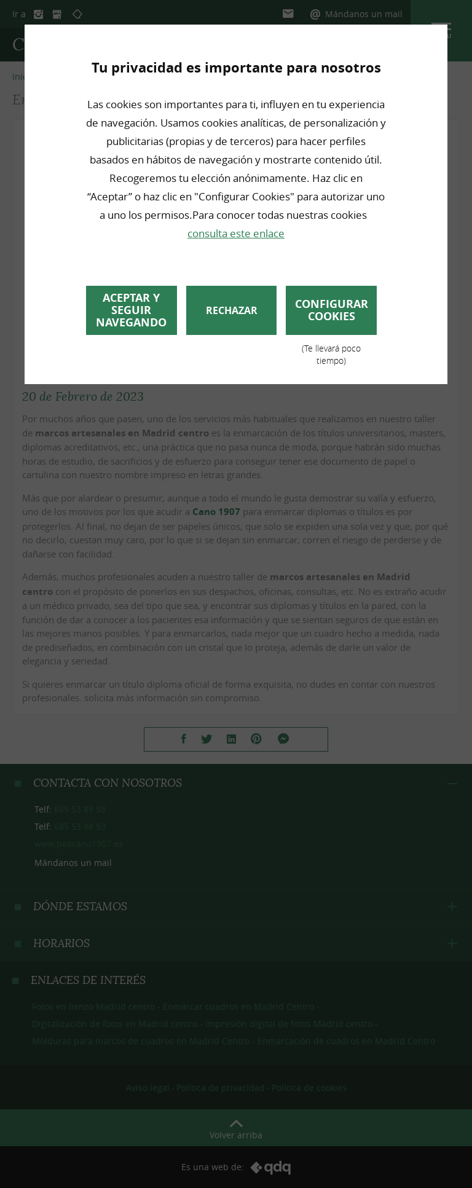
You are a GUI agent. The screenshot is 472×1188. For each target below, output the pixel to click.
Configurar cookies (331, 315)
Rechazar (232, 310)
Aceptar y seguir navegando (131, 310)
